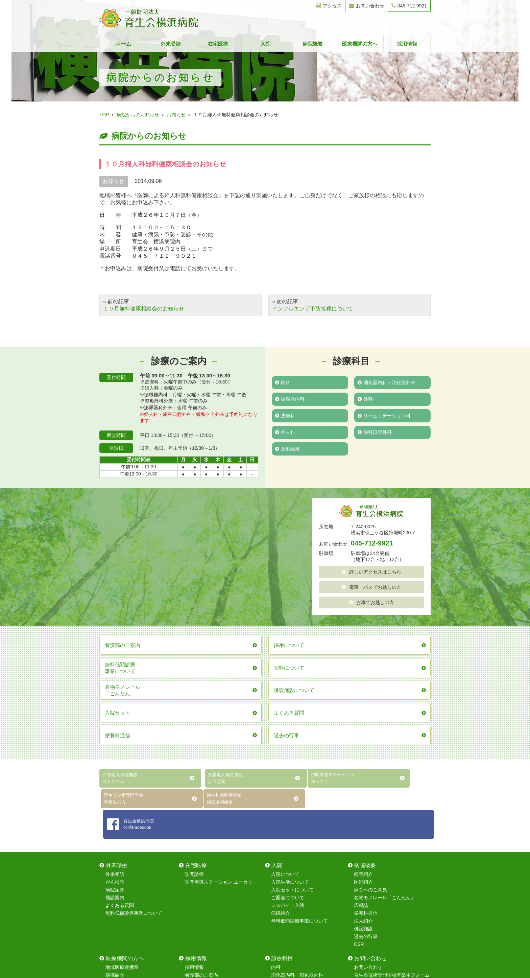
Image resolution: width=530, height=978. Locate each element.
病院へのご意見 (370, 773)
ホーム (123, 44)
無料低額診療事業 (124, 889)
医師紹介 (363, 765)
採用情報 (407, 44)
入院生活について (290, 765)
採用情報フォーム (373, 881)
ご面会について (287, 781)
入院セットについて (292, 773)
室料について (119, 866)
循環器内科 (290, 398)
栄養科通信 (366, 796)
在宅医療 (218, 44)
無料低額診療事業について (133, 796)
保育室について (201, 866)
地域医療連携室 (122, 850)
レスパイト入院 (287, 788)
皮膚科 (285, 414)
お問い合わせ (366, 5)
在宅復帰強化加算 (124, 881)
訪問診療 (194, 757)
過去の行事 (366, 819)
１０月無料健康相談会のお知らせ (143, 308)
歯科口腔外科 (375, 431)
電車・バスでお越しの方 (371, 586)
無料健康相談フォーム (377, 874)
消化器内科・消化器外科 (386, 382)
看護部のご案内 (201, 858)
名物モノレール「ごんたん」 (384, 781)
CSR (359, 827)
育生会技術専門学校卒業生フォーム (392, 858)
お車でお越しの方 (371, 601)
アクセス (329, 5)
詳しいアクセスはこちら (371, 571)
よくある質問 (119, 788)
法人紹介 (363, 804)
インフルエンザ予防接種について (312, 308)
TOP (104, 114)
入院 (265, 44)
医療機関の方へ (360, 44)
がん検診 (114, 765)
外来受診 (171, 44)
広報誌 (361, 788)
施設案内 (114, 781)
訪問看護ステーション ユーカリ (218, 765)
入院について (285, 757)
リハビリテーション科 (384, 414)
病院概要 (313, 44)
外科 (365, 398)
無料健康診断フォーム (377, 866)
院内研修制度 (199, 874)
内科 (282, 382)
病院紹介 (114, 773)
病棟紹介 (280, 796)
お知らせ (176, 114)
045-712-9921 (409, 5)
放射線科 (287, 447)
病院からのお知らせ (138, 114)
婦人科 (285, 431)
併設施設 (363, 812)
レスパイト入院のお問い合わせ (387, 889)
